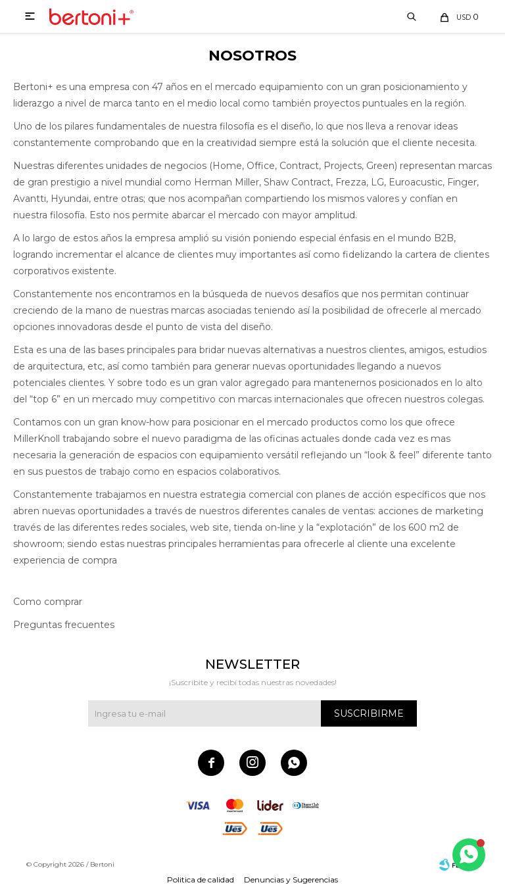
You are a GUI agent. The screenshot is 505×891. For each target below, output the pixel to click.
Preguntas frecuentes (63, 625)
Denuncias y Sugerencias (291, 879)
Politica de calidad (200, 879)
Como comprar (47, 602)
